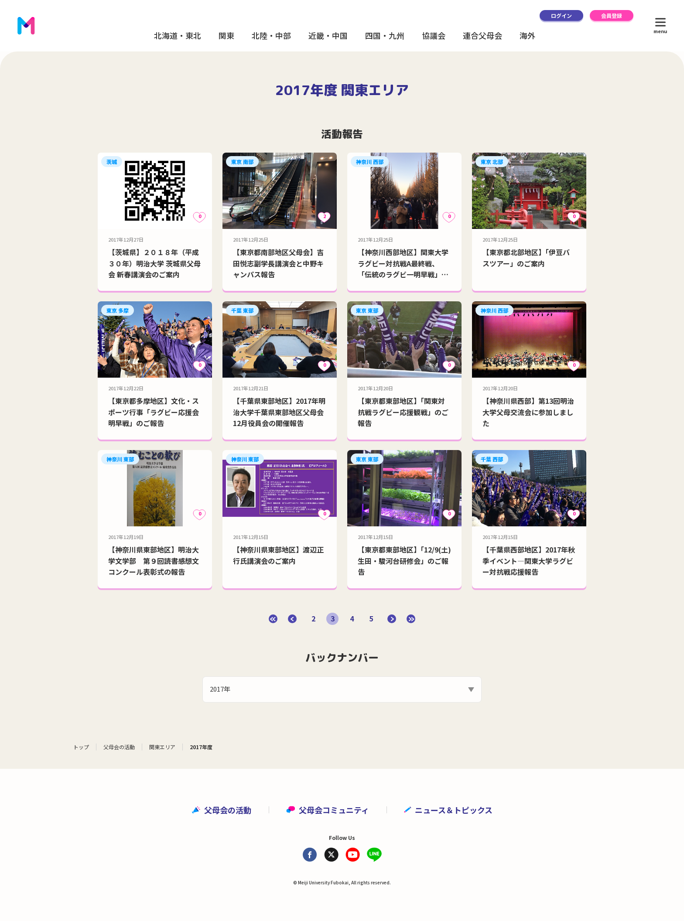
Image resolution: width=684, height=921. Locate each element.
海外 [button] (527, 35)
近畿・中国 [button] (328, 35)
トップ (81, 746)
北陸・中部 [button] (271, 35)
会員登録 (611, 15)
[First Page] (273, 618)
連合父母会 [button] (482, 35)
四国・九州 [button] (384, 35)
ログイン (561, 15)
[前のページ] (292, 618)
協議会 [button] (433, 35)
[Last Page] (411, 618)
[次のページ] (391, 618)
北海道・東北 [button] (177, 35)
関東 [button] (226, 35)
